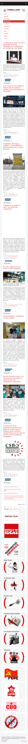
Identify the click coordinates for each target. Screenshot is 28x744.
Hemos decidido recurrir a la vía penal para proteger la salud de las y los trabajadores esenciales (13, 379)
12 (11, 507)
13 (14, 507)
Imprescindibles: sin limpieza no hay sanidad (13, 317)
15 (20, 507)
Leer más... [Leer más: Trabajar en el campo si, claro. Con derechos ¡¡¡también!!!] (7, 263)
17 (7, 509)
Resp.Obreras (7, 21)
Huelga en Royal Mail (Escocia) (11, 493)
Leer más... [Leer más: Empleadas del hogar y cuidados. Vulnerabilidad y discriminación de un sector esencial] (7, 202)
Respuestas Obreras (13, 75)
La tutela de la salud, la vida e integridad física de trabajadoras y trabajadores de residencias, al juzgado (14, 45)
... (17, 507)
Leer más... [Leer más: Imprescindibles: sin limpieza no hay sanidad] (7, 372)
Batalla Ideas (7, 18)
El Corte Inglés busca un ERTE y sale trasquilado (12, 267)
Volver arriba (24, 741)
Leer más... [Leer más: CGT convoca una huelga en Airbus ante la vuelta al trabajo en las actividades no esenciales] (7, 140)
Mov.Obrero (6, 28)
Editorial (6, 16)
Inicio (5, 14)
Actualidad (6, 23)
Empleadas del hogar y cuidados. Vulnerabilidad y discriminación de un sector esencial (13, 146)
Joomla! (3, 738)
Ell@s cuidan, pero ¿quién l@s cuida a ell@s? (12, 490)
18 (11, 509)
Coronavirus (7, 80)
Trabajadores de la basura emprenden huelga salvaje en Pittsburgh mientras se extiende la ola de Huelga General (14, 497)
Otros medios (8, 79)
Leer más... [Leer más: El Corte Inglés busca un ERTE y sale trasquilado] (7, 313)
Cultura (5, 38)
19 (14, 509)
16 (4, 509)
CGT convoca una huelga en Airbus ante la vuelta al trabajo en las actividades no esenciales (13, 88)
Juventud (6, 33)
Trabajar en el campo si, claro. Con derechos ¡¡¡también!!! (12, 207)
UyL (2, 3)
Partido (5, 36)
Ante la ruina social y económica (11, 486)
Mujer (5, 31)
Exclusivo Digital (8, 260)
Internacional (7, 26)
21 (20, 509)
